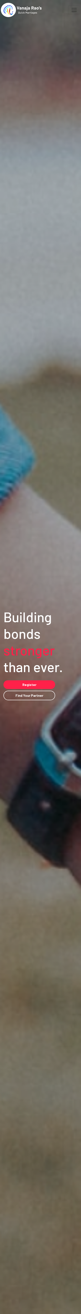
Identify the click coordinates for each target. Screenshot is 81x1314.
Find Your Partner (29, 695)
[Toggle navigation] (74, 10)
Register (29, 685)
